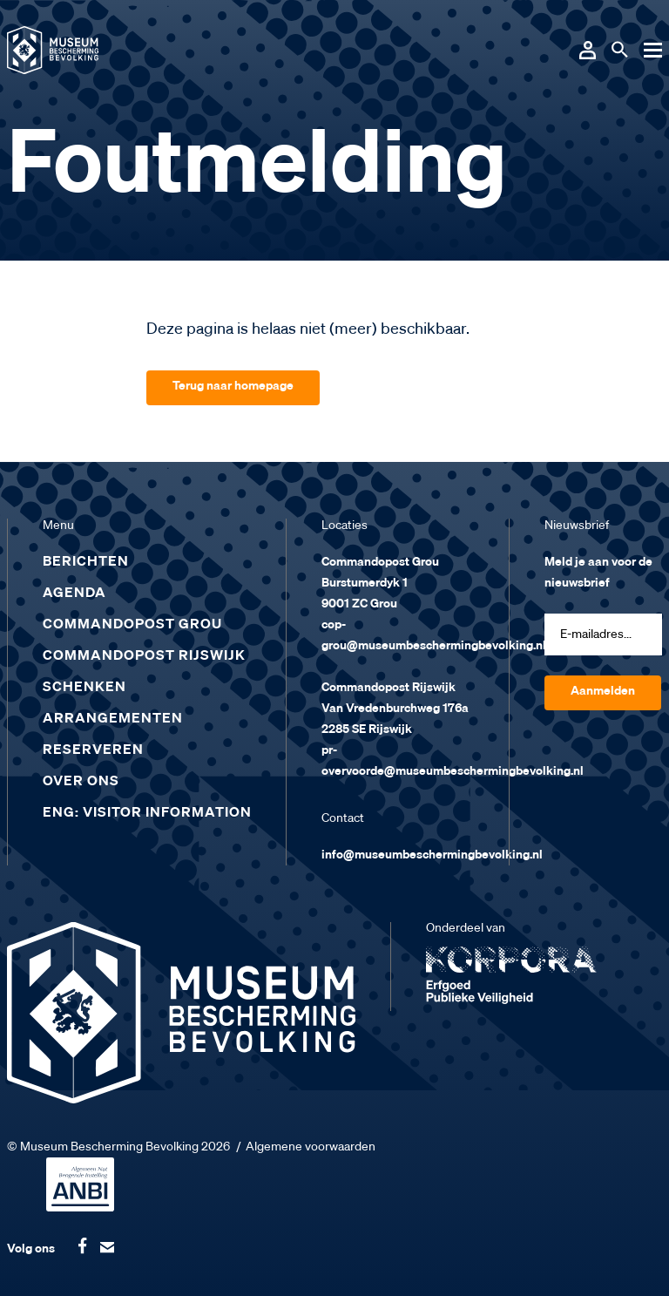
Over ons (81, 782)
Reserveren (93, 750)
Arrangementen (113, 719)
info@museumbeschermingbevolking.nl (432, 855)
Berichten (86, 562)
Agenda (74, 594)
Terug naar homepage (233, 386)
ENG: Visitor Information (147, 813)
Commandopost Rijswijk (144, 656)
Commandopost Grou (132, 625)
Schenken (84, 688)
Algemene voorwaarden (310, 1147)
